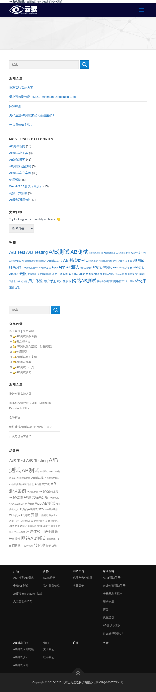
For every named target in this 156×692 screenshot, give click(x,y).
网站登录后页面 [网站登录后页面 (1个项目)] (105, 281)
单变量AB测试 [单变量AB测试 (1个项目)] (44, 274)
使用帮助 (15, 179)
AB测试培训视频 (23, 649)
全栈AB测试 (20, 585)
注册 (76, 642)
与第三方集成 (18, 193)
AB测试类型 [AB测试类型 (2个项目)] (125, 260)
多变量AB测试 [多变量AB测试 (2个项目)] (76, 274)
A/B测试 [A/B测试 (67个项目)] (58, 251)
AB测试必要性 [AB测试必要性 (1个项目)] (123, 253)
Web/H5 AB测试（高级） (25, 186)
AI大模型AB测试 (23, 577)
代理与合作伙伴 (83, 577)
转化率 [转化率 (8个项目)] (140, 281)
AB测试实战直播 (26, 336)
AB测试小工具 (18, 153)
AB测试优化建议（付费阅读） (35, 346)
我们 (46, 642)
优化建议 (108, 617)
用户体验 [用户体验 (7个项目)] (35, 281)
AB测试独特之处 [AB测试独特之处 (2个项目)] (108, 260)
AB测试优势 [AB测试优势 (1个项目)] (109, 253)
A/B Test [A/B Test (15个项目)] (17, 252)
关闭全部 (28, 331)
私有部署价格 (51, 585)
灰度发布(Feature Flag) (27, 593)
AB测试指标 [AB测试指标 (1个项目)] (15, 261)
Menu (140, 10)
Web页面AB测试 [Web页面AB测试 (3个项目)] (19, 515)
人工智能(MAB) (22, 601)
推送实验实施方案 (21, 87)
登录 (106, 642)
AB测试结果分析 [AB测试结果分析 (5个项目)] (36, 497)
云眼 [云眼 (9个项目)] (23, 274)
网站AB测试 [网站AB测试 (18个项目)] (84, 280)
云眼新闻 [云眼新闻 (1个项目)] (32, 274)
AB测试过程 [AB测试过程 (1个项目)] (45, 267)
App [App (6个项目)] (54, 267)
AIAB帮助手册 (111, 577)
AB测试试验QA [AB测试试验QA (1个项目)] (31, 267)
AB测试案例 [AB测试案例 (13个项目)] (74, 260)
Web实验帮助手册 (114, 585)
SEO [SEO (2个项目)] (115, 267)
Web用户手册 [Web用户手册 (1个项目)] (125, 267)
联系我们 (48, 657)
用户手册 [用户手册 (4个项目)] (50, 281)
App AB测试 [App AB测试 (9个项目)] (68, 267)
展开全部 (14, 331)
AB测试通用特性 (20, 199)
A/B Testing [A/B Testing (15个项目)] (37, 252)
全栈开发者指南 (112, 593)
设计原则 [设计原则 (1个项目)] (129, 281)
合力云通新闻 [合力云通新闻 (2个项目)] (60, 274)
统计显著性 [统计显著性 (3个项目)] (64, 281)
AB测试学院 (20, 642)
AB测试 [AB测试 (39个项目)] (79, 252)
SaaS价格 (49, 577)
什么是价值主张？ (21, 124)
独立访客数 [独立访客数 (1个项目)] (22, 281)
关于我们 (48, 649)
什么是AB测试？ (113, 633)
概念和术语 (23, 341)
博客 (106, 609)
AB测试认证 (20, 657)
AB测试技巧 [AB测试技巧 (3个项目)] (138, 252)
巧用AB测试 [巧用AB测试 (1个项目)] (109, 274)
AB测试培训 (20, 665)
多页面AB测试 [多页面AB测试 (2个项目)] (94, 274)
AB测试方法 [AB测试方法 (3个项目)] (54, 260)
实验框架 (15, 106)
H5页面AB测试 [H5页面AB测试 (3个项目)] (102, 267)
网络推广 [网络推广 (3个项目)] (118, 281)
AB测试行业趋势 (20, 166)
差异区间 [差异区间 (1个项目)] (119, 274)
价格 (46, 571)
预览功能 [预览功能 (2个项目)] (14, 287)
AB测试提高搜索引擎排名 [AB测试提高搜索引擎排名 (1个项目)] (34, 261)
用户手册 (108, 601)
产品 (16, 571)
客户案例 (78, 571)
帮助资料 (108, 571)
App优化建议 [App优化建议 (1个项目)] (86, 267)
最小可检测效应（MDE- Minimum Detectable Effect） (44, 96)
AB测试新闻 (17, 146)
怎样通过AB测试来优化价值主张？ (32, 115)
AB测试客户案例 (20, 173)
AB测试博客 (17, 159)
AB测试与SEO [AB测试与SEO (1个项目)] (96, 253)
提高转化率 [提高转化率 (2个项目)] (131, 274)
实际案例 (78, 585)
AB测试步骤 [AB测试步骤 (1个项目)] (92, 261)
